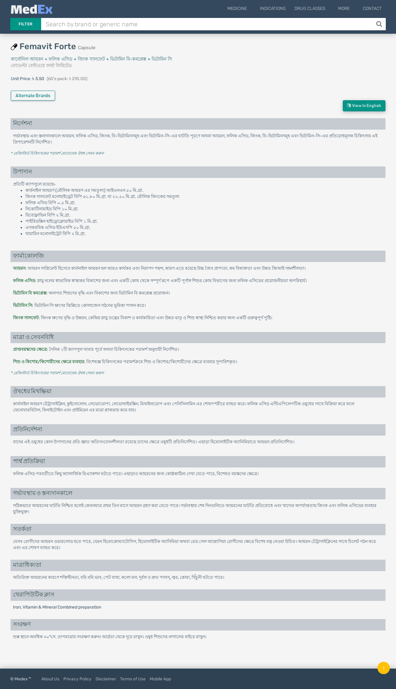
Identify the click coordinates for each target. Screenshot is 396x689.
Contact (372, 8)
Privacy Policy (77, 678)
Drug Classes (318, 8)
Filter (26, 24)
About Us (50, 678)
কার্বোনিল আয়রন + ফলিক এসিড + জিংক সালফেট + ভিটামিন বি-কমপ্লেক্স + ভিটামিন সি (91, 59)
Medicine (249, 8)
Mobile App (160, 678)
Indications (281, 8)
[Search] (380, 24)
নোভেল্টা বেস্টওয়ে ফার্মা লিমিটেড (41, 65)
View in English (364, 105)
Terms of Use (133, 678)
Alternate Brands (32, 95)
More (348, 8)
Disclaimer (106, 678)
